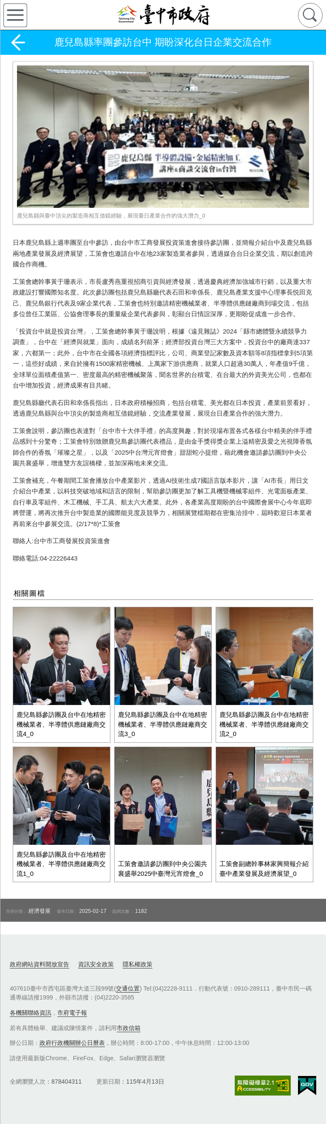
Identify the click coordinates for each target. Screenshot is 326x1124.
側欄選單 (15, 15)
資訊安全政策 (96, 963)
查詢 (310, 15)
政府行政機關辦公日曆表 (72, 1041)
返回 (18, 42)
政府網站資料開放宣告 (39, 963)
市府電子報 (72, 1011)
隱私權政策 (137, 963)
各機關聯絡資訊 (30, 1011)
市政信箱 (129, 1026)
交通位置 (128, 987)
